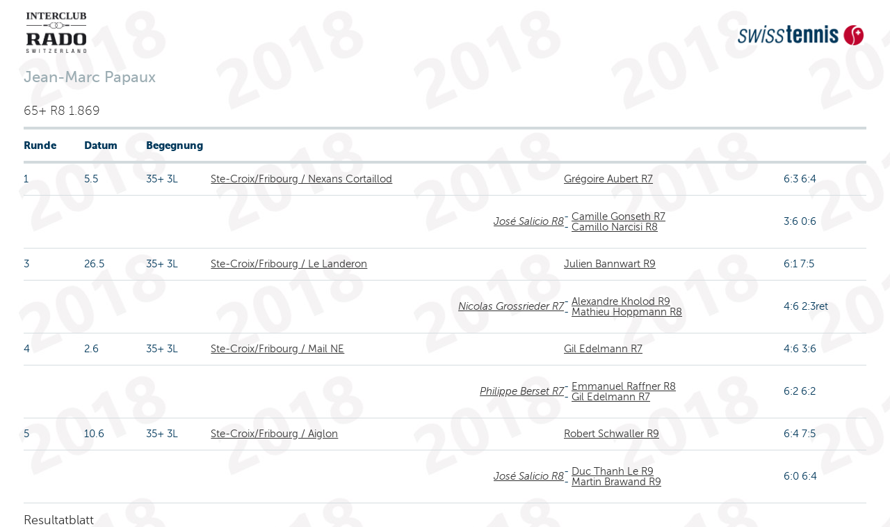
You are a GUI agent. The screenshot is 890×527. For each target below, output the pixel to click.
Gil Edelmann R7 (603, 348)
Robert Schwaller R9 (611, 433)
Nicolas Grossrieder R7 (511, 306)
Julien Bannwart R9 (610, 263)
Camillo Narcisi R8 (615, 227)
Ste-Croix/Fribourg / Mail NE (277, 348)
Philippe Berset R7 (522, 391)
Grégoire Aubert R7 (608, 178)
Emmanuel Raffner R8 (624, 386)
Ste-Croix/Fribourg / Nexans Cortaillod (301, 178)
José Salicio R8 (529, 221)
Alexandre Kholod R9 (621, 301)
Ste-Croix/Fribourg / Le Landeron (289, 263)
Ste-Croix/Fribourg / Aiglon (274, 433)
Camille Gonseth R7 (618, 216)
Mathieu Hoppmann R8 (627, 311)
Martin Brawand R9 (616, 481)
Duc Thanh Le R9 (613, 471)
